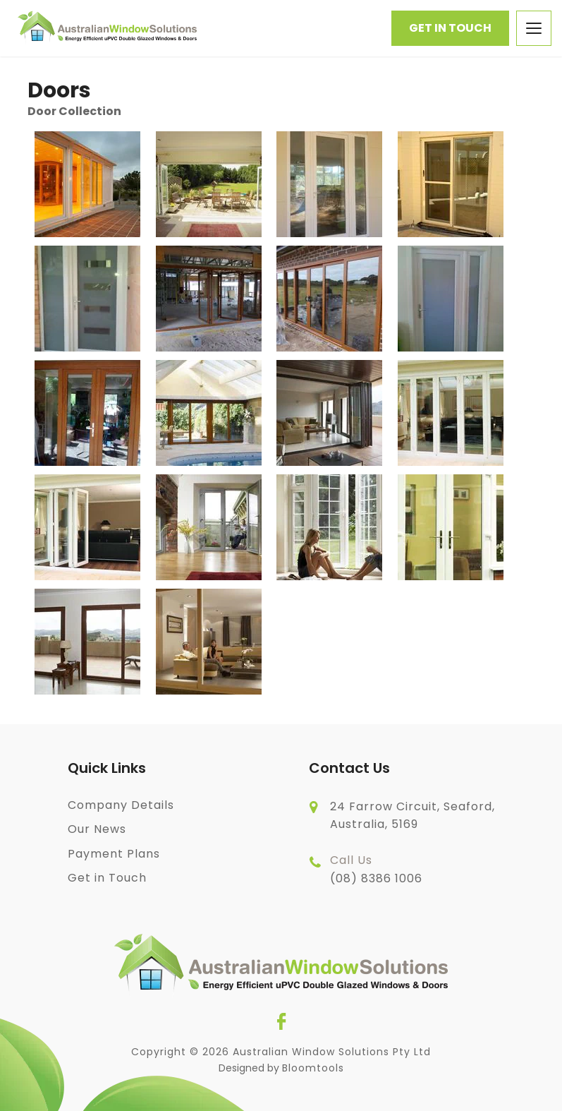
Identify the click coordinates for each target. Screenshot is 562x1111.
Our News (97, 829)
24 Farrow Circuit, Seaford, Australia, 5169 (412, 815)
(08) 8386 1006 (376, 869)
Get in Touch (450, 28)
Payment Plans (114, 854)
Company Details (121, 805)
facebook (281, 1021)
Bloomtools (313, 1068)
